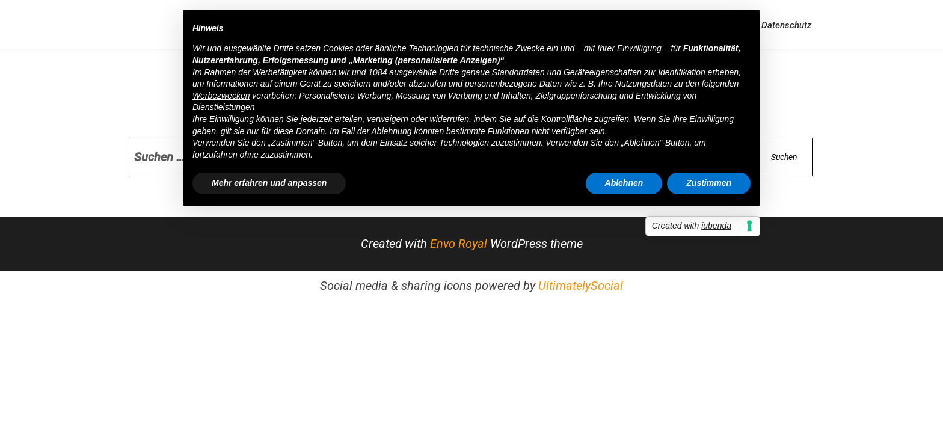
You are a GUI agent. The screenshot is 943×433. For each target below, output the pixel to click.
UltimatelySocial (580, 285)
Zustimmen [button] (708, 183)
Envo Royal (458, 243)
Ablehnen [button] (624, 183)
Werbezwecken (221, 95)
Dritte (449, 72)
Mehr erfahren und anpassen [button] (269, 183)
